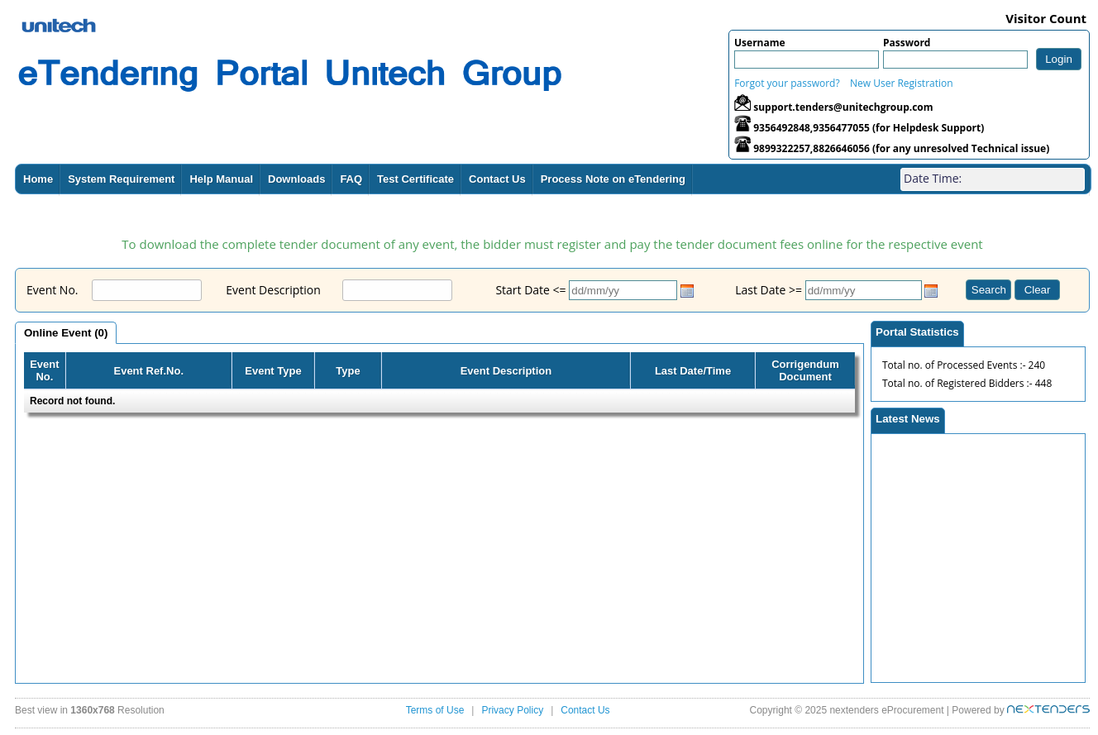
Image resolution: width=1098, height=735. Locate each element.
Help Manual (221, 179)
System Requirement (121, 179)
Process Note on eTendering (613, 179)
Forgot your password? (786, 83)
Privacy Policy (512, 710)
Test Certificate (415, 179)
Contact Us (497, 179)
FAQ (351, 179)
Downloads (296, 179)
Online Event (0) (65, 333)
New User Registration (901, 83)
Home (38, 179)
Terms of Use (435, 710)
